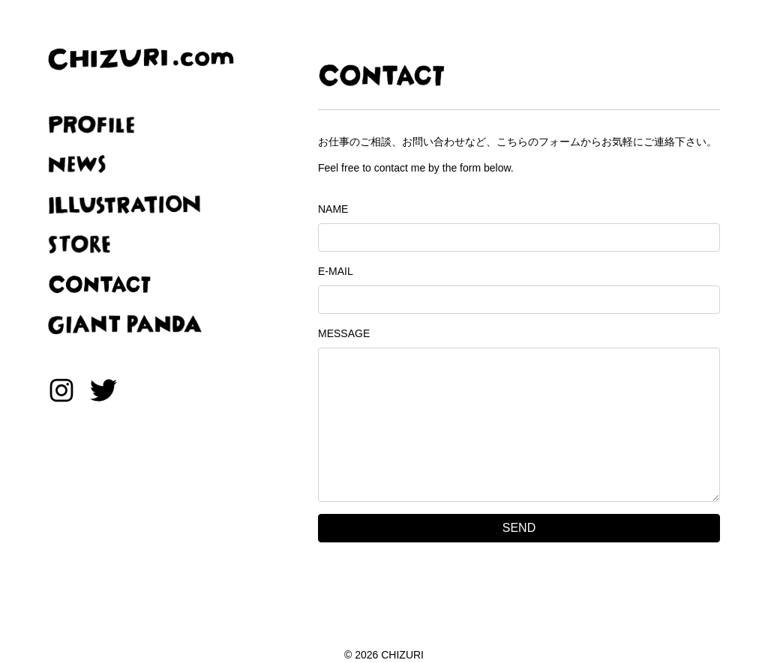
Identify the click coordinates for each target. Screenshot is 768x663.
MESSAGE (344, 333)
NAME (333, 209)
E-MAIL (335, 271)
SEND (519, 527)
